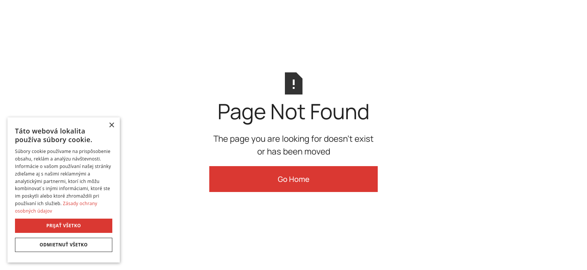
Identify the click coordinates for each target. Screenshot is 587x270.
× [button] (111, 125)
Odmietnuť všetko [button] (64, 245)
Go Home (294, 179)
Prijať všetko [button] (63, 225)
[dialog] (63, 189)
